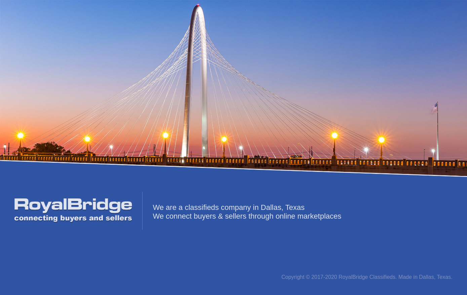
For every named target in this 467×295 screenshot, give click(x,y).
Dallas (426, 277)
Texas (444, 277)
